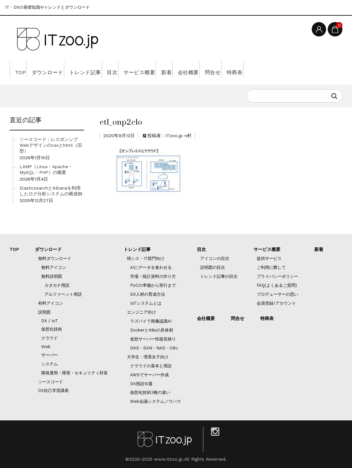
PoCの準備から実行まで (153, 285)
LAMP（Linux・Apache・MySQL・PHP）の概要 (46, 169)
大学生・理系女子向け (147, 357)
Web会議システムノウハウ (155, 401)
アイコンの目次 (214, 258)
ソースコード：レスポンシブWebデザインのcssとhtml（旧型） (51, 145)
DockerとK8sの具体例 (151, 330)
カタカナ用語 (56, 285)
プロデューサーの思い (277, 294)
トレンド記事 (106, 69)
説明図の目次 (212, 267)
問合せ (278, 69)
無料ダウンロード (54, 258)
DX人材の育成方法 (147, 294)
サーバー (49, 355)
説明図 (44, 312)
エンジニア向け (141, 312)
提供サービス (269, 258)
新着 (214, 69)
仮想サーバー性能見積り (153, 339)
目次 (142, 69)
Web (46, 346)
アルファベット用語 (63, 294)
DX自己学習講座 (53, 390)
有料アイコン (50, 303)
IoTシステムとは (145, 303)
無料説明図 (51, 276)
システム (49, 364)
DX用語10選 (141, 383)
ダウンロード (58, 69)
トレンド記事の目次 (219, 276)
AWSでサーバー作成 (149, 374)
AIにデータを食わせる (151, 267)
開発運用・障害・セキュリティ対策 (74, 372)
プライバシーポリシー (277, 276)
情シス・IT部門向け (145, 258)
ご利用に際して (271, 267)
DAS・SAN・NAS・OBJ (154, 348)
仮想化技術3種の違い (150, 392)
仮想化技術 (51, 329)
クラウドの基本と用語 (151, 365)
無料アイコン (53, 267)
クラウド (49, 338)
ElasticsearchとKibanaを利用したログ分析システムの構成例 (51, 190)
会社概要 (245, 69)
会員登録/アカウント (276, 303)
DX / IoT (49, 320)
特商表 (309, 69)
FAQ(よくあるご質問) (277, 285)
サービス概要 (178, 69)
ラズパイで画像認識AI (151, 321)
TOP (22, 69)
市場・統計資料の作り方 (153, 276)
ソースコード (50, 381)
